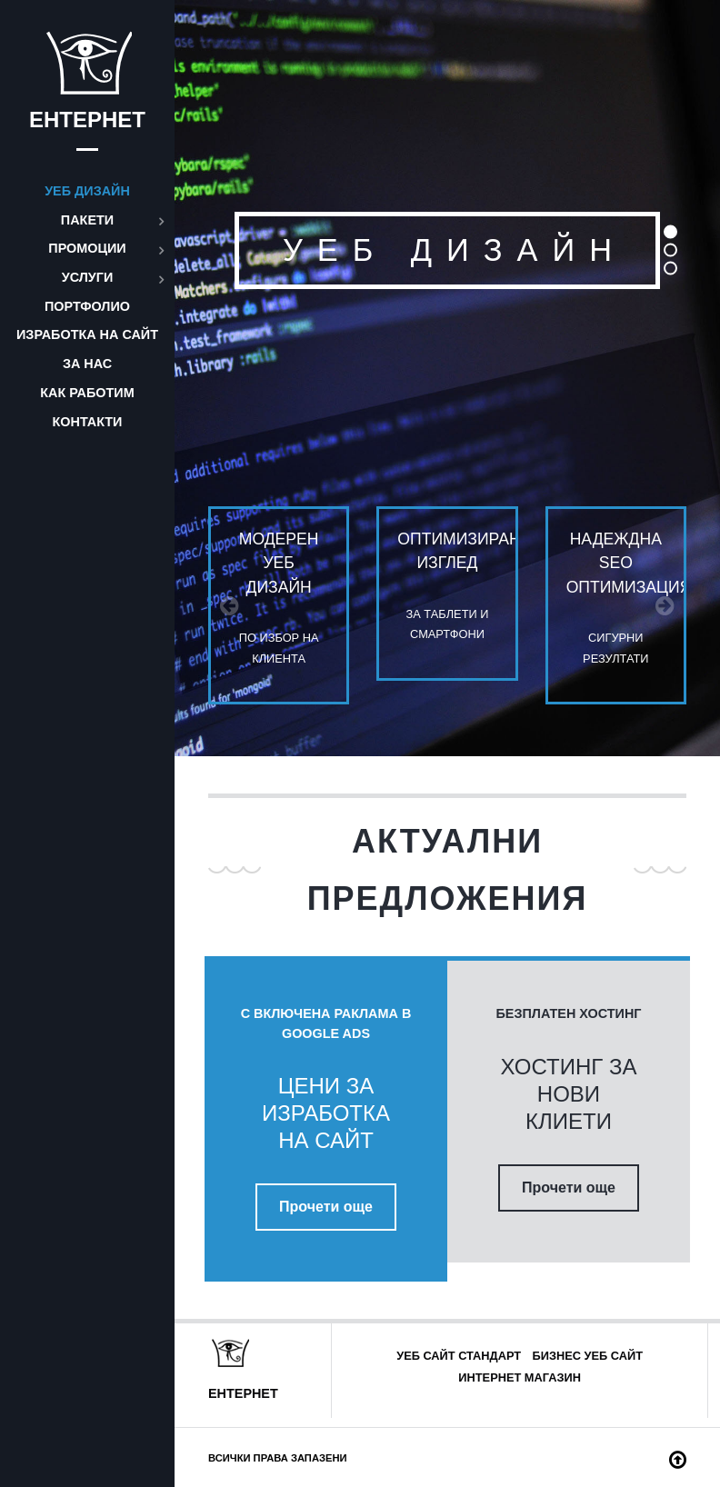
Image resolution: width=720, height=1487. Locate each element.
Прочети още (326, 1206)
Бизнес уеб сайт (588, 1355)
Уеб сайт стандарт (458, 1355)
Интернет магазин (519, 1377)
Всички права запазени (277, 1457)
